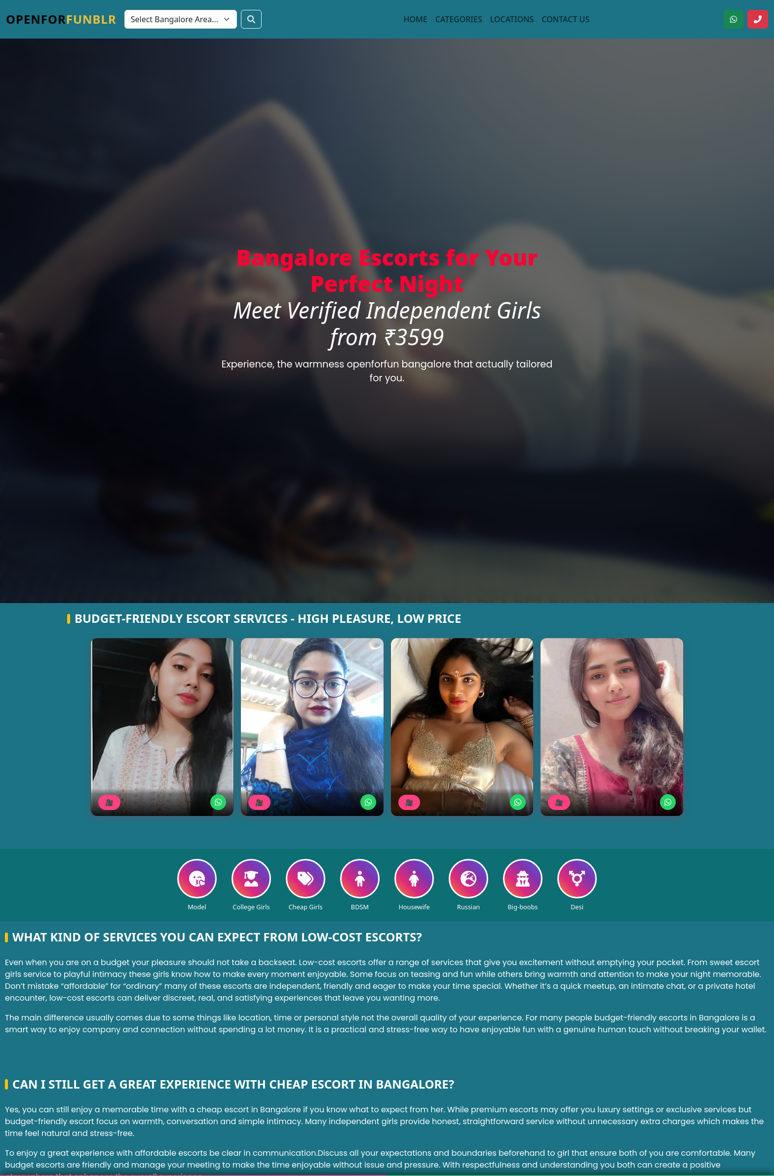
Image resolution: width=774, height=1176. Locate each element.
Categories (458, 19)
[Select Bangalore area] (180, 19)
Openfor (61, 19)
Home (415, 19)
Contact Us (565, 19)
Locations (512, 19)
